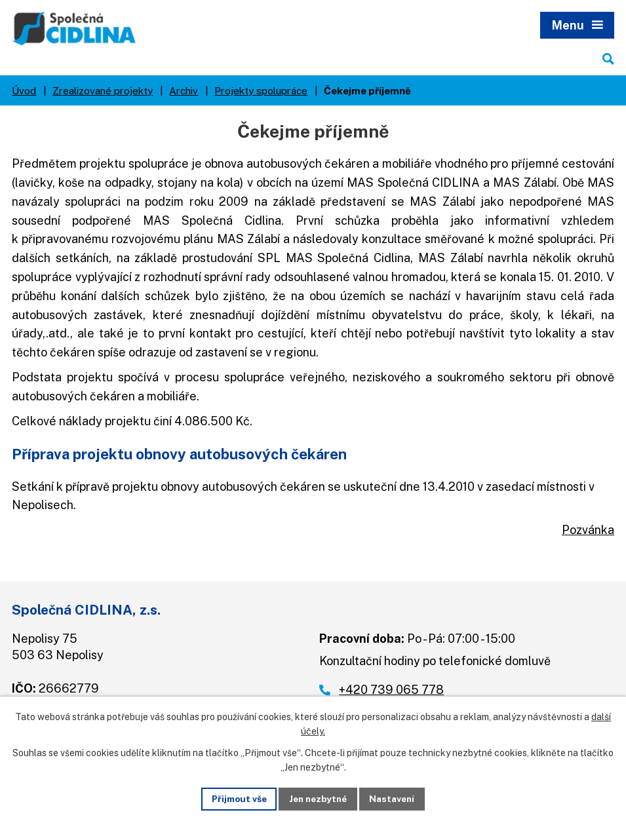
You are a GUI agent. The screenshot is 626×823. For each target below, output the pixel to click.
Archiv (183, 92)
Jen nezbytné (317, 798)
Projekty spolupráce (260, 92)
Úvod (24, 92)
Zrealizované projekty (102, 92)
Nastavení (396, 798)
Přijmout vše (235, 798)
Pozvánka (588, 532)
